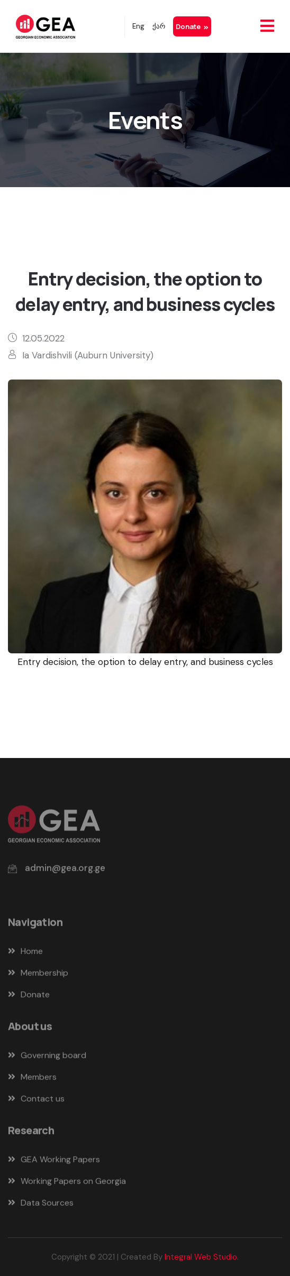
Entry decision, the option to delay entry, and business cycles (145, 662)
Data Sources (41, 1204)
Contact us (36, 1100)
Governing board (47, 1057)
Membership (38, 975)
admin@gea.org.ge (65, 870)
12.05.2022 (43, 338)
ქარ (158, 26)
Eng (138, 26)
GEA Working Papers (54, 1161)
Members (32, 1079)
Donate (192, 26)
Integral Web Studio (201, 1257)
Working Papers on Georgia (67, 1183)
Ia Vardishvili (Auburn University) (87, 355)
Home (25, 953)
